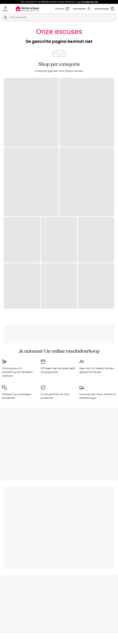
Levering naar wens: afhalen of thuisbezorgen (97, 396)
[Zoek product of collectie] (5, 17)
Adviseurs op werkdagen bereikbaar (16, 396)
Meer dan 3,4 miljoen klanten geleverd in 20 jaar (96, 370)
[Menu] (5, 7)
